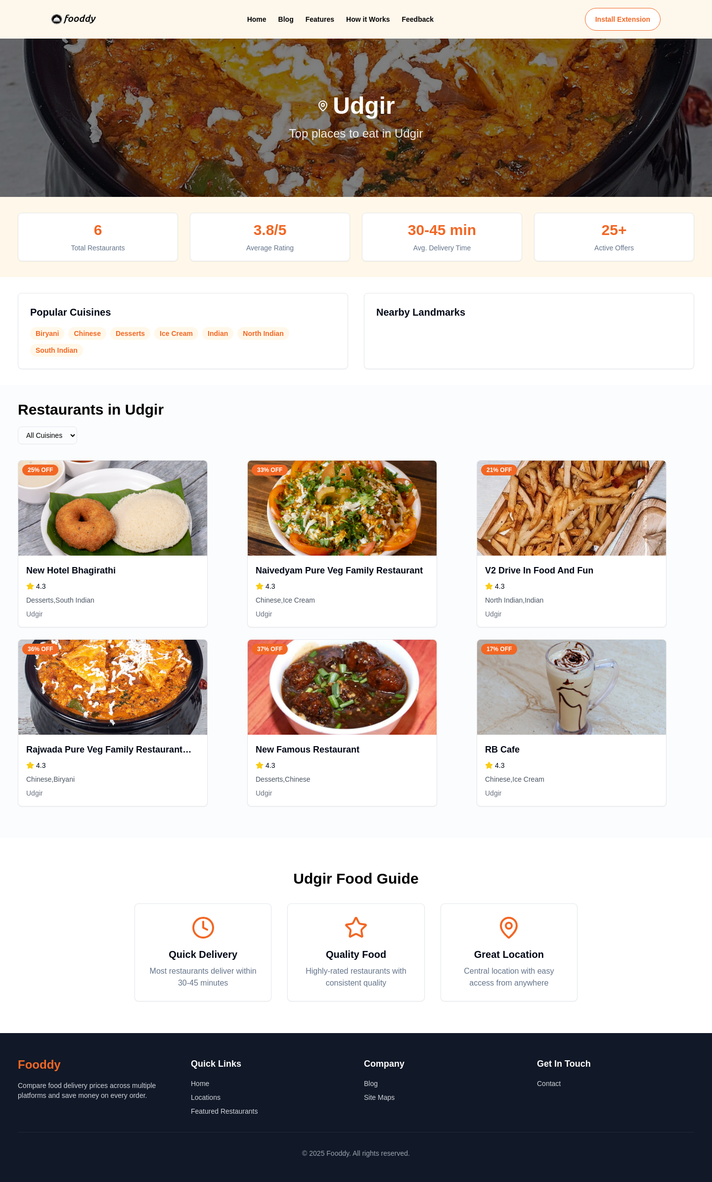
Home (257, 19)
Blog (286, 19)
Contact (549, 1083)
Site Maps (379, 1097)
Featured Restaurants (224, 1111)
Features (320, 19)
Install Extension (622, 19)
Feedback (417, 19)
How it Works (368, 19)
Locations (206, 1097)
